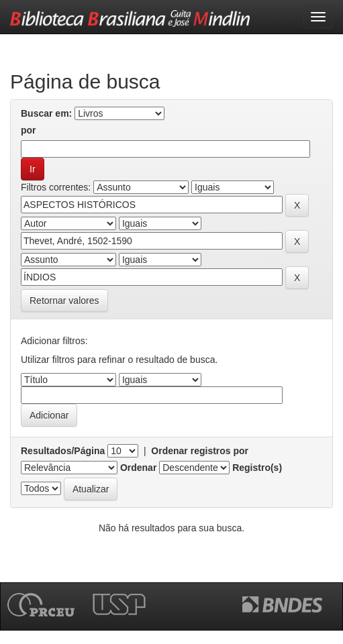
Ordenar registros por (199, 450)
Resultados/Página (63, 450)
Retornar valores (64, 300)
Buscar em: (46, 113)
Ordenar (138, 467)
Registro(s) (257, 467)
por (28, 130)
